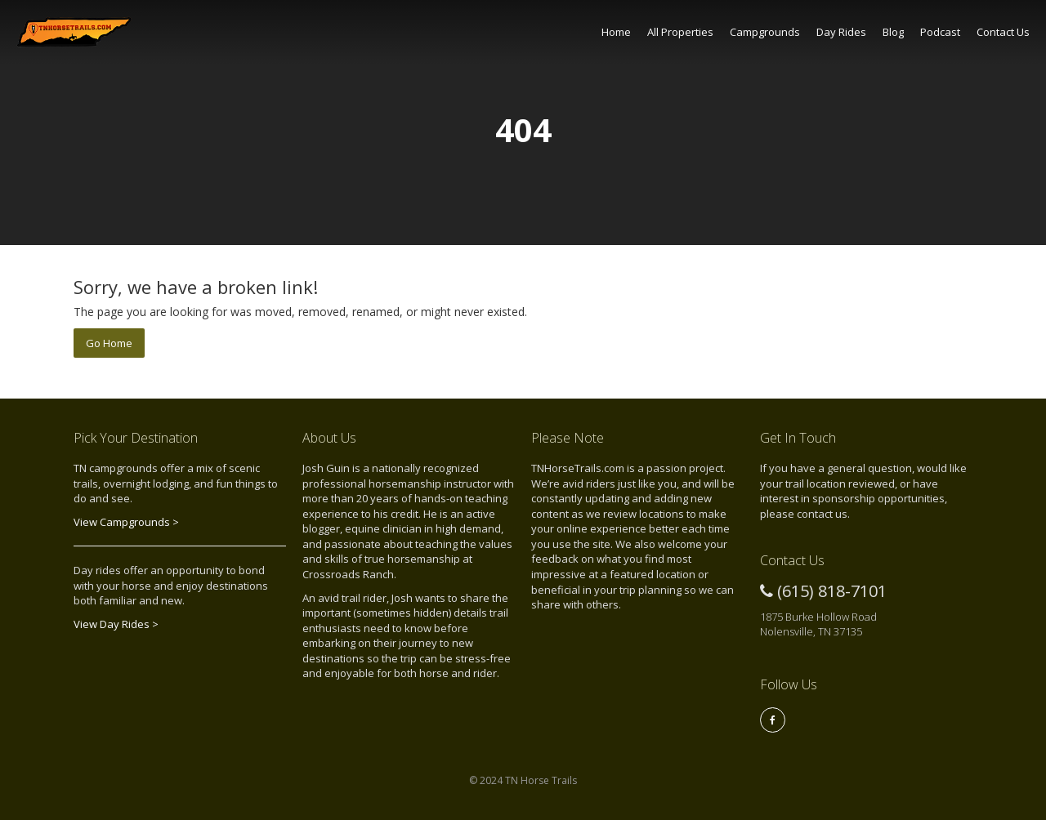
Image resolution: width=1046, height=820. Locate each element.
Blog (893, 32)
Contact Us (1003, 32)
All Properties (680, 32)
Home (616, 32)
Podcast (940, 32)
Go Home (109, 343)
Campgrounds (765, 32)
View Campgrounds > (126, 522)
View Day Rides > (116, 624)
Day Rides (841, 32)
